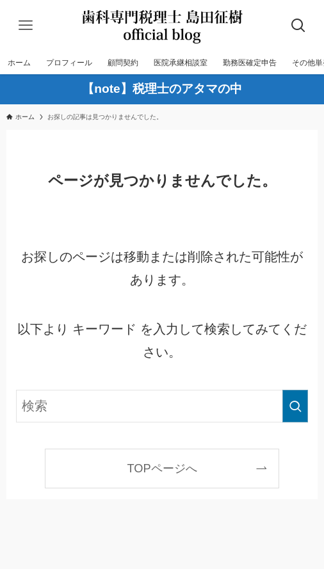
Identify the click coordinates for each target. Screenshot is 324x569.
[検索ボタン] (298, 25)
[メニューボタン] (25, 25)
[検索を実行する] (295, 406)
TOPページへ (162, 468)
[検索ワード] (161, 406)
